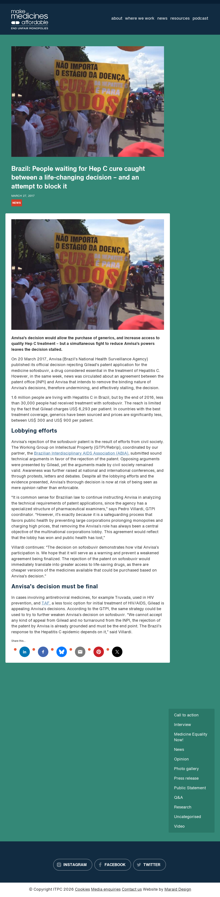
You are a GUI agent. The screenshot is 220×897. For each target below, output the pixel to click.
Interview (182, 725)
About (116, 18)
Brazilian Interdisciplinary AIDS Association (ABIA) (81, 453)
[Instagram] (72, 865)
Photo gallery (186, 769)
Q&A (178, 798)
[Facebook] (112, 865)
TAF (45, 603)
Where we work (139, 18)
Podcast (200, 18)
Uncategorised (187, 817)
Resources (180, 18)
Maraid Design (177, 890)
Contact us (132, 890)
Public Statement (190, 788)
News (162, 18)
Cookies (82, 890)
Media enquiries (106, 890)
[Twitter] (149, 865)
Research (182, 807)
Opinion (181, 759)
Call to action (186, 715)
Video (179, 827)
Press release (186, 779)
